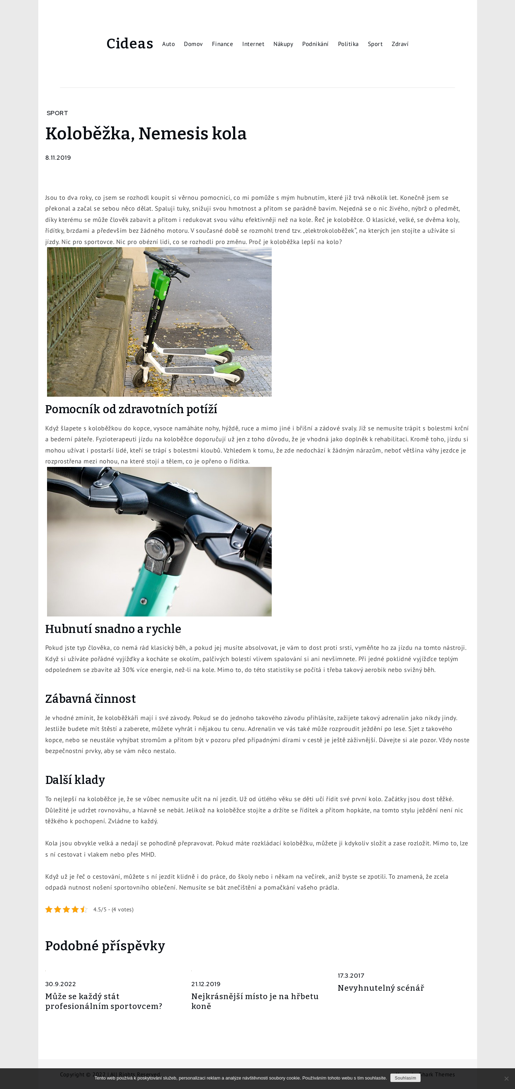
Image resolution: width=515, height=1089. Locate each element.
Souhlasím (405, 1078)
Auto (168, 44)
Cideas (129, 43)
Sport (375, 44)
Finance (222, 44)
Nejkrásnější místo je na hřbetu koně (255, 1001)
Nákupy (283, 44)
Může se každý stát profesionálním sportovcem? (104, 1001)
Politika (348, 44)
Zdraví (400, 44)
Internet (253, 44)
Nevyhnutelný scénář (381, 988)
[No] (506, 1078)
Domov (193, 44)
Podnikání (315, 44)
